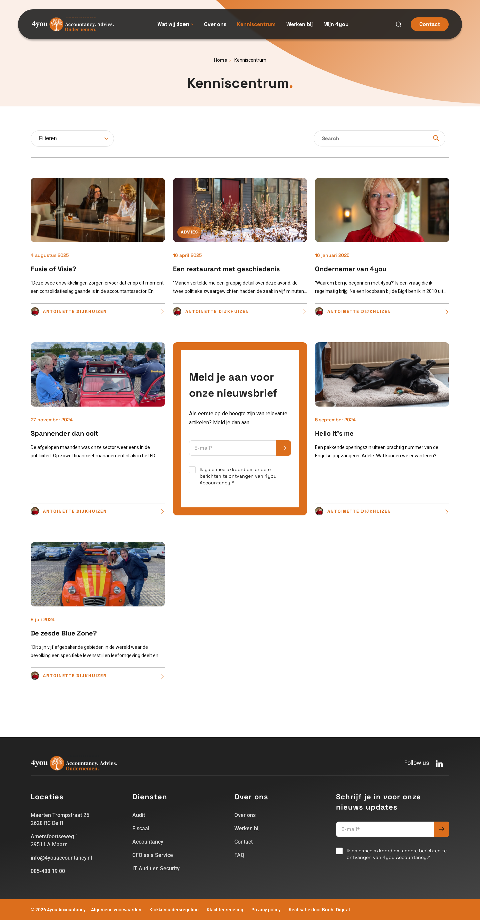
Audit (138, 815)
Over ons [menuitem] (215, 24)
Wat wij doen (175, 24)
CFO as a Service (152, 855)
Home (220, 60)
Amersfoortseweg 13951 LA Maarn (54, 840)
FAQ (239, 855)
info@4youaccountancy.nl (61, 858)
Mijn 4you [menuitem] (336, 24)
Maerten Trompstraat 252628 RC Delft (60, 819)
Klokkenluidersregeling (174, 909)
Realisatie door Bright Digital (319, 909)
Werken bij (247, 828)
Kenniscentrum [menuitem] (256, 24)
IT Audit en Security (156, 868)
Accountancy (147, 842)
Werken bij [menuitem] (299, 24)
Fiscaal (140, 828)
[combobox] (72, 138)
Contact (429, 24)
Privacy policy (266, 909)
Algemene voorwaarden (116, 909)
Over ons (245, 815)
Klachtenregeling (225, 909)
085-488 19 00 (48, 871)
